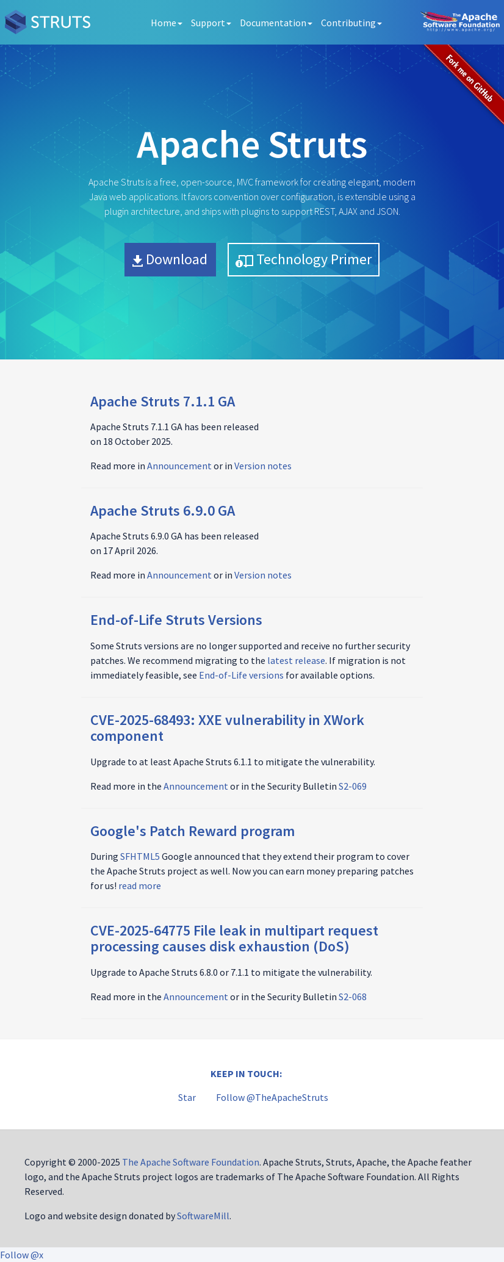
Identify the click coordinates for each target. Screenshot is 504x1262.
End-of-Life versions (241, 675)
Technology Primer (304, 259)
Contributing (351, 22)
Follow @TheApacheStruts (272, 1097)
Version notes (263, 466)
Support (211, 22)
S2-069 (353, 786)
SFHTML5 (140, 856)
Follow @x (21, 1255)
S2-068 (353, 996)
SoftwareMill (203, 1216)
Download (169, 259)
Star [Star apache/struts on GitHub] (187, 1097)
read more (139, 885)
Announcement (179, 466)
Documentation (276, 22)
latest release (296, 660)
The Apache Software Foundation (190, 1162)
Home (166, 22)
